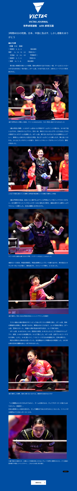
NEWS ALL (38, 482)
